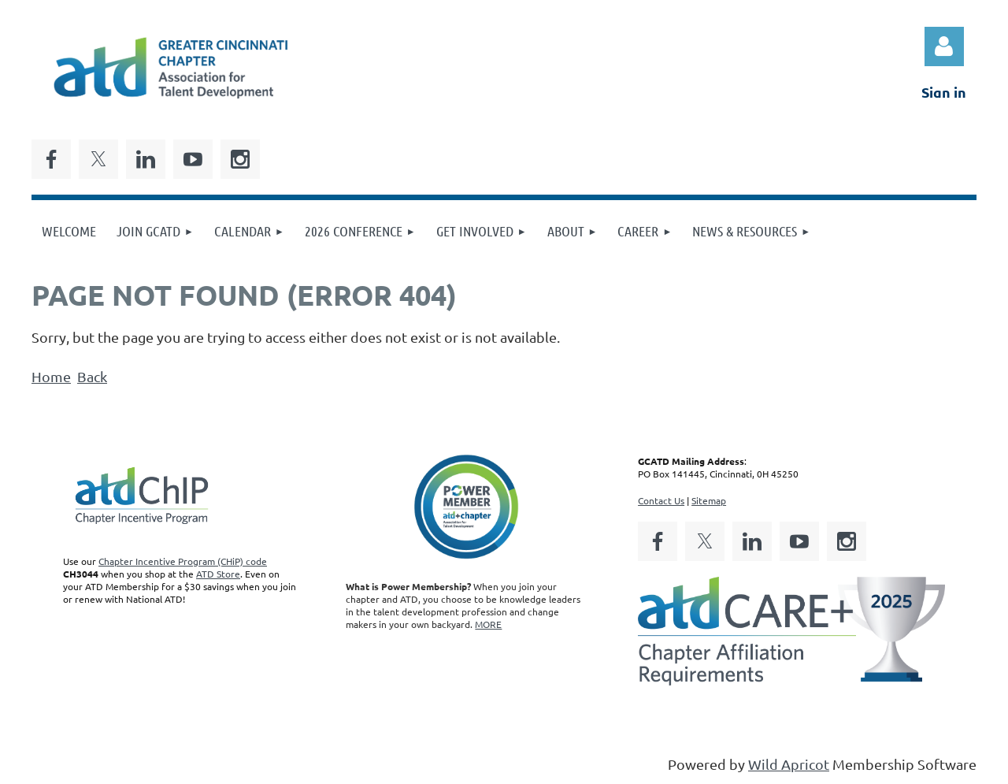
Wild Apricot (788, 764)
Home (51, 376)
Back (92, 376)
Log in (944, 46)
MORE (488, 624)
